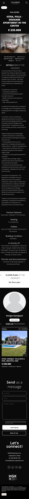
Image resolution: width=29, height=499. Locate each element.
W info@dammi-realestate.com (14, 460)
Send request (15, 427)
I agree (4, 494)
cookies (16, 486)
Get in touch (14, 320)
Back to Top (14, 433)
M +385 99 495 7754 (14, 458)
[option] (14, 43)
